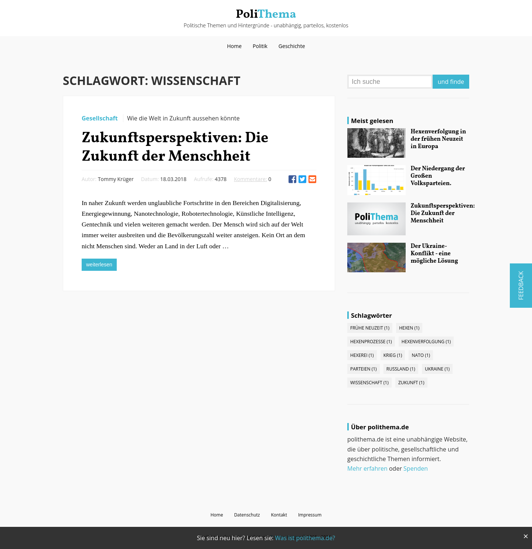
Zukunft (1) (411, 382)
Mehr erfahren (367, 468)
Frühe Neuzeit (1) (369, 328)
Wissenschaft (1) (369, 382)
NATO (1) (421, 355)
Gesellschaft (100, 118)
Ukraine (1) (437, 369)
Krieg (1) (392, 355)
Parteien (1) (363, 369)
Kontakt (279, 515)
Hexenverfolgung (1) (426, 341)
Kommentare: (250, 179)
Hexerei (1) (362, 355)
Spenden (415, 468)
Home (234, 46)
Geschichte (292, 46)
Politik (260, 46)
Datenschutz (247, 515)
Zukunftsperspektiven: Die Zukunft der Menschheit (175, 147)
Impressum (309, 515)
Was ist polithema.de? (305, 538)
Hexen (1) (409, 328)
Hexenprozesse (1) (371, 341)
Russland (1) (400, 369)
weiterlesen (99, 264)
